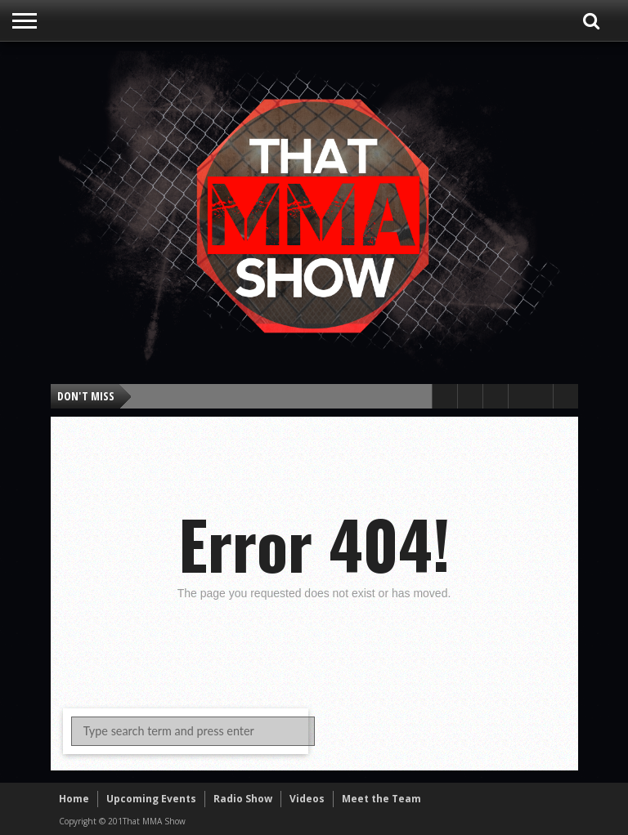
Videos (307, 799)
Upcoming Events (151, 799)
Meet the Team (381, 799)
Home (74, 799)
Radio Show (242, 799)
